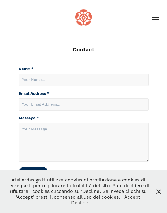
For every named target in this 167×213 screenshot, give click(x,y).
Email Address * (34, 93)
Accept (132, 197)
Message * (29, 118)
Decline (79, 203)
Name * (26, 69)
